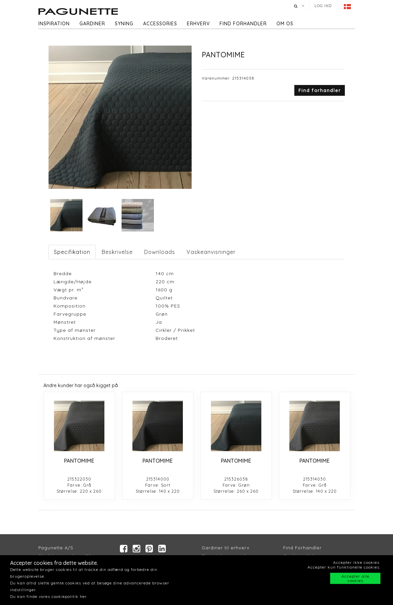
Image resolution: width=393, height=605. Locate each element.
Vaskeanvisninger (211, 252)
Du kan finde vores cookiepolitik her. (49, 596)
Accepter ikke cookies (356, 562)
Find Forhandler (302, 547)
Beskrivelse (117, 252)
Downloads (159, 252)
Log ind (323, 5)
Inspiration (54, 24)
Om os (284, 24)
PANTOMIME (79, 460)
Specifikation (72, 252)
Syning (124, 24)
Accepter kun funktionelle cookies (343, 567)
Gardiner (92, 24)
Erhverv (198, 24)
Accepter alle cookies (355, 578)
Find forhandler (243, 24)
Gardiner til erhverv (226, 547)
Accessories (160, 24)
